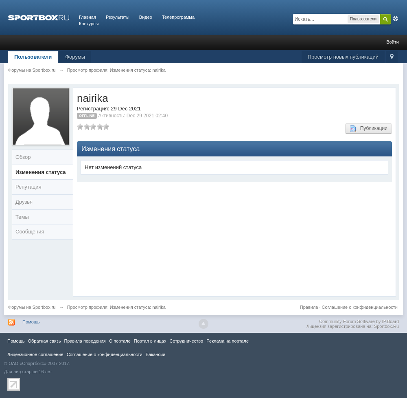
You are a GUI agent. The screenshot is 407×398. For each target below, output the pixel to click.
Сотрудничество (186, 341)
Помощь (31, 321)
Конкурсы (88, 23)
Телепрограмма (178, 17)
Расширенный (395, 18)
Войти (392, 42)
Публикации (368, 128)
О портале (120, 341)
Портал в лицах (150, 341)
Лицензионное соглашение (35, 354)
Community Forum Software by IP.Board (359, 321)
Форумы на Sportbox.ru (32, 307)
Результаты (117, 17)
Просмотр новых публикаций (343, 57)
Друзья (24, 202)
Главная (87, 17)
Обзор (23, 157)
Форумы (75, 57)
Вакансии (155, 354)
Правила (309, 307)
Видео (145, 17)
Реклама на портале (227, 341)
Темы (22, 217)
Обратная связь (44, 341)
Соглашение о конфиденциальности (360, 307)
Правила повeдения (84, 341)
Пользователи (33, 57)
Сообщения (29, 232)
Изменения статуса (40, 172)
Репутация (28, 187)
